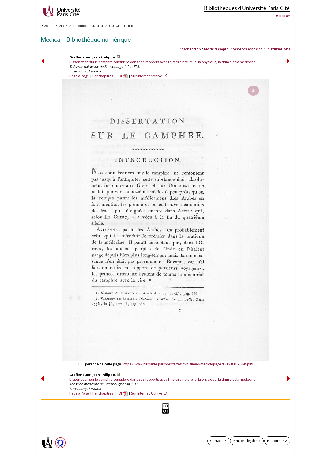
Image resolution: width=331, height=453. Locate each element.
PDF (122, 75)
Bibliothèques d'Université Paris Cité (247, 8)
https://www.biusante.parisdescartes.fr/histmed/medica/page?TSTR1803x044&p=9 (188, 364)
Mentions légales (245, 441)
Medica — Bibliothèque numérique (86, 39)
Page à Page (79, 75)
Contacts (216, 441)
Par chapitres (102, 75)
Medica (282, 16)
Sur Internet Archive (147, 75)
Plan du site (275, 441)
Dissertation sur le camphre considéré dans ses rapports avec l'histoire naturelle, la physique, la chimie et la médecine (162, 62)
